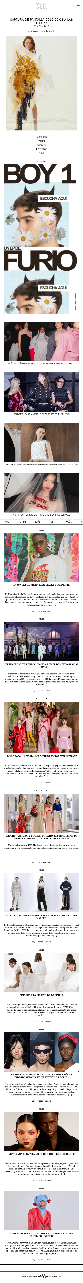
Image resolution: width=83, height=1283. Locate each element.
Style (41, 531)
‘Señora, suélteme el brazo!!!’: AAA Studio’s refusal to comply (41, 364)
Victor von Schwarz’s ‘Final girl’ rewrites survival (41, 515)
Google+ (5, 1281)
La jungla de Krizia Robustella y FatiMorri (41, 585)
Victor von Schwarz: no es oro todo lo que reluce (41, 1154)
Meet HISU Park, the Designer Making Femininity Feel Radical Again (41, 465)
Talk (45, 699)
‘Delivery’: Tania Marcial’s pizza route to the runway (41, 414)
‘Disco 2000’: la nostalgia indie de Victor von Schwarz (41, 756)
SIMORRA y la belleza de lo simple (41, 995)
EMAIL (41, 153)
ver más (48, 611)
